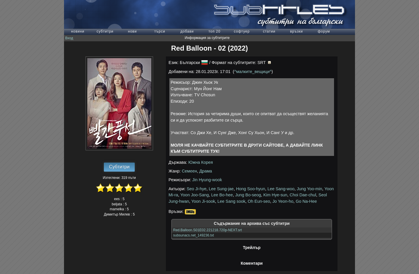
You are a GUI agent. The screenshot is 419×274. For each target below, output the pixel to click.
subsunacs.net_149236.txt (193, 235)
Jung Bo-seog (248, 195)
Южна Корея (200, 162)
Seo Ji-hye (197, 188)
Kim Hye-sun (275, 195)
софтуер (242, 31)
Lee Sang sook (231, 201)
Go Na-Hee (306, 201)
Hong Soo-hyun (250, 188)
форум (324, 31)
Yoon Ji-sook (203, 201)
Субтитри (119, 166)
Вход (69, 38)
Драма (205, 171)
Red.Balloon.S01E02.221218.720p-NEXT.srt (207, 230)
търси (159, 31)
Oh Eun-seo (259, 201)
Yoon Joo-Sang (194, 195)
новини (77, 31)
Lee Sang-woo (280, 188)
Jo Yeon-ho (282, 201)
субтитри (105, 31)
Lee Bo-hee (222, 195)
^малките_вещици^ (252, 71)
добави (187, 31)
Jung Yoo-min (309, 188)
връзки (296, 31)
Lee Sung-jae (221, 188)
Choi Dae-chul (303, 195)
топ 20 (214, 31)
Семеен (189, 171)
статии (269, 31)
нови (132, 31)
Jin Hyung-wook (207, 179)
